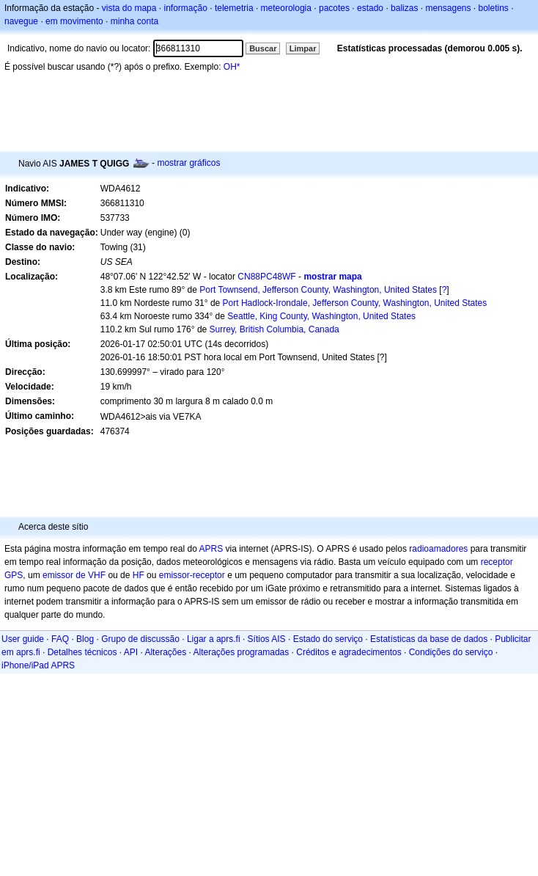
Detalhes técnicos (82, 652)
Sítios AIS (267, 639)
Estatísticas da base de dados (428, 639)
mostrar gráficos (188, 163)
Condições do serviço (451, 652)
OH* (232, 67)
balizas (404, 8)
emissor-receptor (192, 575)
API (131, 652)
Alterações (165, 652)
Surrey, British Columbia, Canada (274, 329)
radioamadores (438, 549)
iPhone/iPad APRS (38, 665)
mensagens (448, 8)
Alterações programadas (242, 652)
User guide (22, 639)
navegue (21, 21)
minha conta (134, 21)
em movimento (74, 21)
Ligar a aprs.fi (213, 639)
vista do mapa (129, 8)
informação (185, 8)
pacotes (334, 8)
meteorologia (286, 8)
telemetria (234, 8)
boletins (494, 8)
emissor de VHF (74, 575)
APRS (211, 549)
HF (138, 575)
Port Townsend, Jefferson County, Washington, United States (318, 290)
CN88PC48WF (266, 276)
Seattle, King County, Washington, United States (321, 316)
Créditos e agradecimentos (348, 652)
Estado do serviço (328, 639)
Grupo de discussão (140, 639)
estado (370, 8)
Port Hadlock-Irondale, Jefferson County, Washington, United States (355, 303)
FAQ (60, 639)
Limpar (303, 48)
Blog (85, 639)
